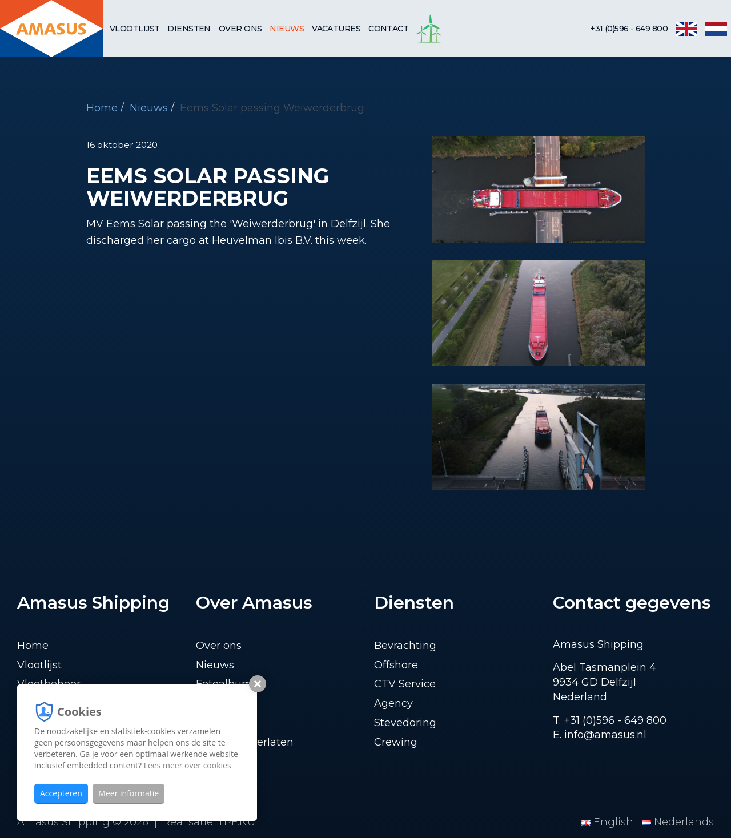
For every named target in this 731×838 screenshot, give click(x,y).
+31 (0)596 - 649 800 (629, 28)
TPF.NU (236, 822)
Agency (393, 703)
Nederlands (678, 822)
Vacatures (336, 28)
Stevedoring (405, 722)
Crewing (395, 742)
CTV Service (405, 684)
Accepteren (61, 793)
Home (102, 108)
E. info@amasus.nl (599, 734)
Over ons (240, 28)
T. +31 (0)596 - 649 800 (609, 720)
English (608, 822)
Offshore (396, 665)
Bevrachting (405, 645)
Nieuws (287, 28)
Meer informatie (128, 793)
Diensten (189, 28)
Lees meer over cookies (187, 765)
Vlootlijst (134, 28)
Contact (388, 28)
